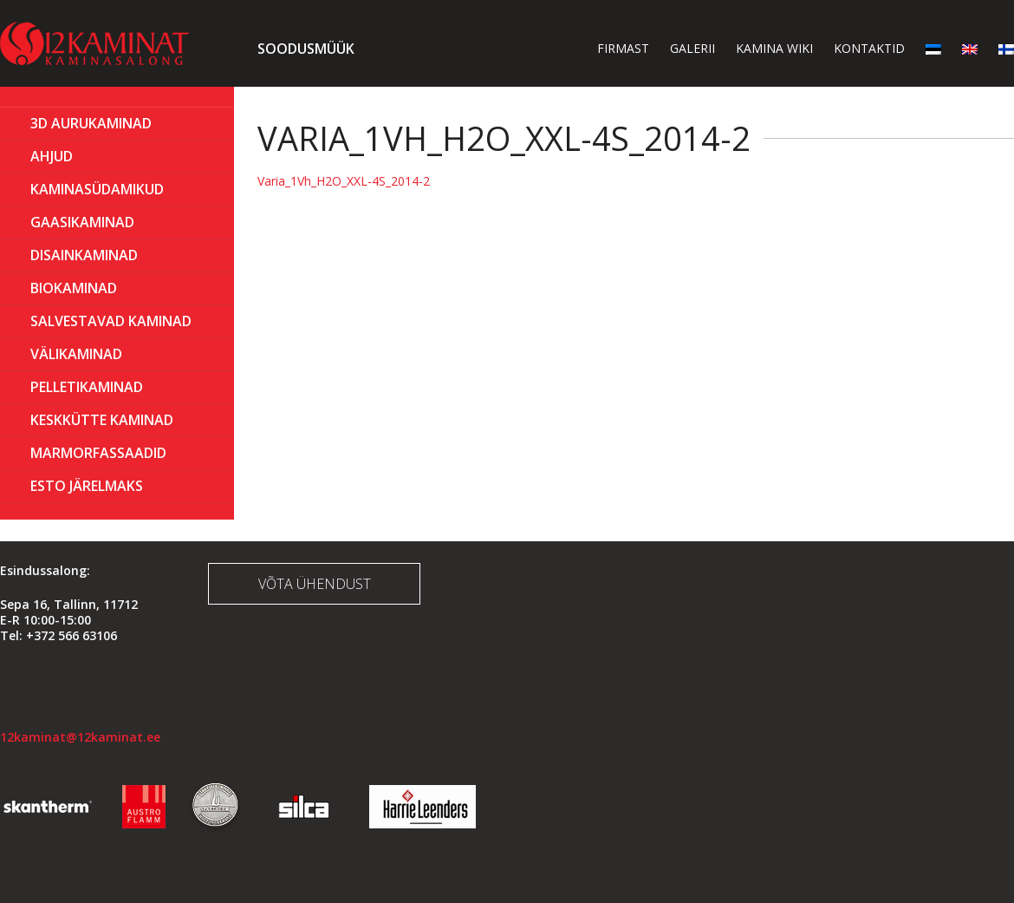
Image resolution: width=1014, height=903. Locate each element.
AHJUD (51, 156)
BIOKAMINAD (73, 288)
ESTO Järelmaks (86, 485)
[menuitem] (933, 48)
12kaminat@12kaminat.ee (80, 737)
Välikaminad (76, 353)
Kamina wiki (774, 48)
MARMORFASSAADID (98, 452)
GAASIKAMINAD (82, 222)
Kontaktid (869, 48)
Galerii (692, 48)
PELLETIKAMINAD (86, 386)
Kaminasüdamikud (97, 189)
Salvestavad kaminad (111, 320)
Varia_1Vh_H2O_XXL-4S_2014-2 (343, 181)
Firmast (623, 48)
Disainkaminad (84, 255)
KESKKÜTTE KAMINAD (101, 419)
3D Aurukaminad (91, 123)
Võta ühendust (314, 583)
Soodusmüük (305, 48)
